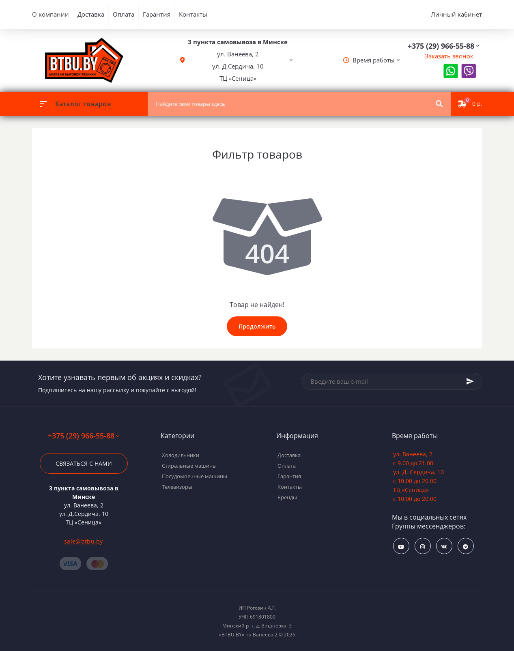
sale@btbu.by (83, 541)
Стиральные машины (189, 465)
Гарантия (156, 14)
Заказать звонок (449, 56)
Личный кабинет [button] (456, 14)
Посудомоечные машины (194, 476)
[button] (238, 60)
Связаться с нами (84, 463)
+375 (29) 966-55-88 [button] (83, 435)
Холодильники (180, 455)
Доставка (90, 14)
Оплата (123, 14)
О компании (50, 14)
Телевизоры (177, 486)
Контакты (193, 14)
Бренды (287, 497)
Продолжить (257, 326)
